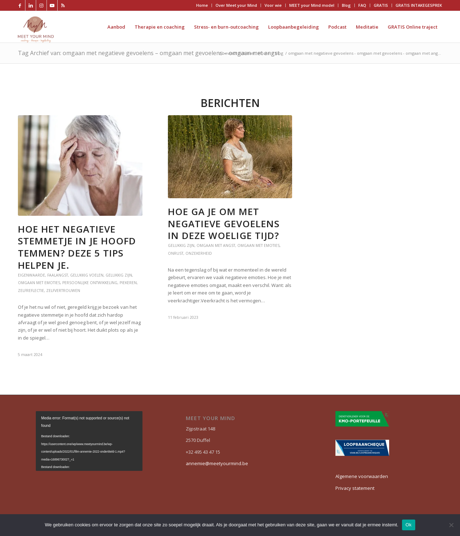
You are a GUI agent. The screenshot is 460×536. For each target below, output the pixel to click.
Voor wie (273, 5)
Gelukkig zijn (119, 275)
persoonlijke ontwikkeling (89, 282)
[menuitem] (202, 5)
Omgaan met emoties (39, 282)
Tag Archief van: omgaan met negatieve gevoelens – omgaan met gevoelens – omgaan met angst (149, 53)
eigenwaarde (31, 275)
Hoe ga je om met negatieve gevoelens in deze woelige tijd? (224, 223)
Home (202, 5)
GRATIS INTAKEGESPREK (419, 5)
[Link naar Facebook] (20, 5)
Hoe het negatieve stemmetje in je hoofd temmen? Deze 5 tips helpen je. (77, 247)
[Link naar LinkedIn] (30, 5)
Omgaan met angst (216, 245)
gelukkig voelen (86, 275)
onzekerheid (198, 253)
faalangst (57, 275)
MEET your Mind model (311, 5)
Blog (346, 5)
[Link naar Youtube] (52, 5)
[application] (89, 441)
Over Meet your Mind (236, 5)
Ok (409, 524)
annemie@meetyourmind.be (217, 463)
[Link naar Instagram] (41, 5)
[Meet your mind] (36, 27)
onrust (175, 253)
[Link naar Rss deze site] (63, 5)
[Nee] (451, 524)
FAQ (362, 5)
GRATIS (381, 5)
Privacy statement (354, 488)
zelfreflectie (31, 290)
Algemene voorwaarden (361, 476)
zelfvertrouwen (63, 290)
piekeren (128, 282)
